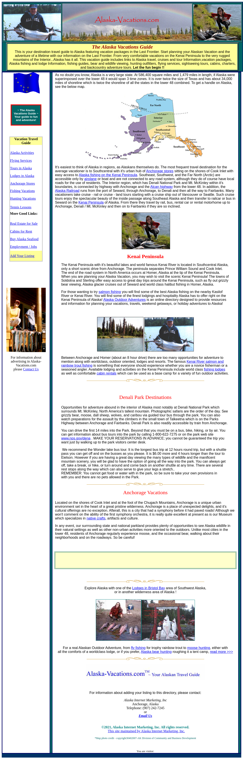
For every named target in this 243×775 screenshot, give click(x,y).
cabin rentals (106, 373)
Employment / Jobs (23, 247)
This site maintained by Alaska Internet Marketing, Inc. (146, 731)
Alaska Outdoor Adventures (124, 299)
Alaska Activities (22, 153)
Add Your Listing (22, 256)
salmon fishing (110, 292)
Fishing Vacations (22, 191)
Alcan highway (161, 187)
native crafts (96, 518)
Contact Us (31, 369)
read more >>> (221, 652)
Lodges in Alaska (22, 176)
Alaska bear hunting (156, 652)
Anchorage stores (159, 171)
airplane (90, 179)
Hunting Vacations (23, 198)
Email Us (145, 716)
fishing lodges (214, 369)
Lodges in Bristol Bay (148, 588)
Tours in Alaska (21, 168)
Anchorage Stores (22, 183)
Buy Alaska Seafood (24, 239)
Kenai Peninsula (91, 202)
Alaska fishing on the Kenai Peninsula (108, 175)
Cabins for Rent (21, 231)
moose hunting (198, 648)
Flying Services (21, 160)
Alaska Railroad (67, 190)
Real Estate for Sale (24, 223)
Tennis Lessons (20, 207)
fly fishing (138, 648)
